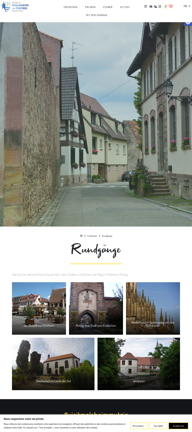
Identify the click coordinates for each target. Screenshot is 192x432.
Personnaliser (137, 426)
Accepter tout (178, 426)
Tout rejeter (158, 426)
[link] (15, 6)
